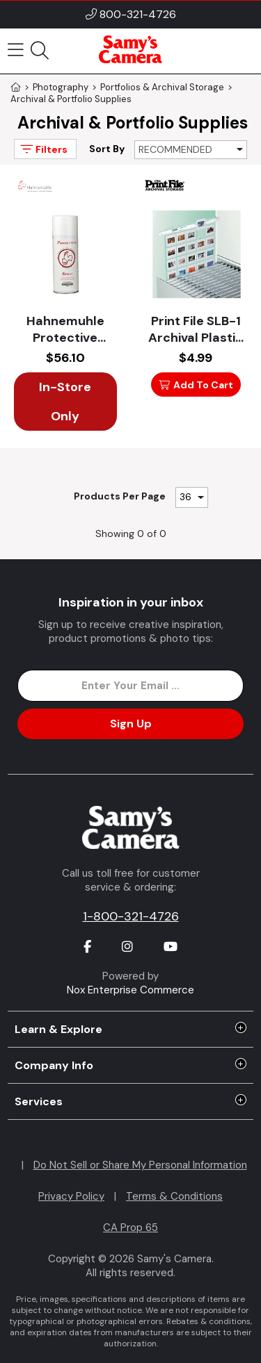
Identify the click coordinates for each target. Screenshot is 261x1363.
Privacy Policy (71, 1196)
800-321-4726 (138, 14)
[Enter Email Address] (130, 686)
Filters (43, 149)
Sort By (107, 148)
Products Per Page (120, 496)
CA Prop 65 (130, 1227)
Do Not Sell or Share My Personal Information (140, 1165)
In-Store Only (65, 401)
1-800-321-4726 (131, 916)
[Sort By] (190, 149)
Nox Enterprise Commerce (130, 990)
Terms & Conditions (174, 1196)
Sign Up (131, 723)
